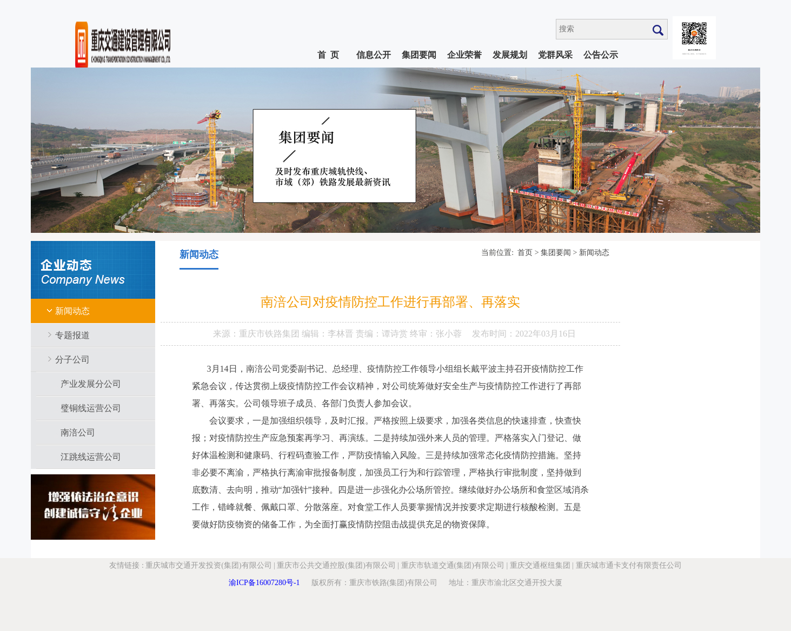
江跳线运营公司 (91, 456)
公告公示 (600, 54)
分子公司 (72, 359)
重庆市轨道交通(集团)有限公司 (452, 565)
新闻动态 (72, 311)
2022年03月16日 (545, 333)
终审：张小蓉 (436, 333)
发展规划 (510, 54)
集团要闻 (419, 54)
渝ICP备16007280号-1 (264, 583)
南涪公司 (78, 432)
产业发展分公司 (91, 383)
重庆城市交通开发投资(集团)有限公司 (208, 565)
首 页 (328, 54)
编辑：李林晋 (329, 333)
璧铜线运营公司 (91, 408)
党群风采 (555, 54)
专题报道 (72, 335)
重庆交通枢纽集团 (540, 565)
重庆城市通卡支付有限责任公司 (629, 565)
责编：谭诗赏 (383, 333)
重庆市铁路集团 (270, 333)
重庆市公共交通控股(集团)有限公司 (336, 565)
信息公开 (373, 54)
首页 (525, 253)
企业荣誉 (464, 54)
